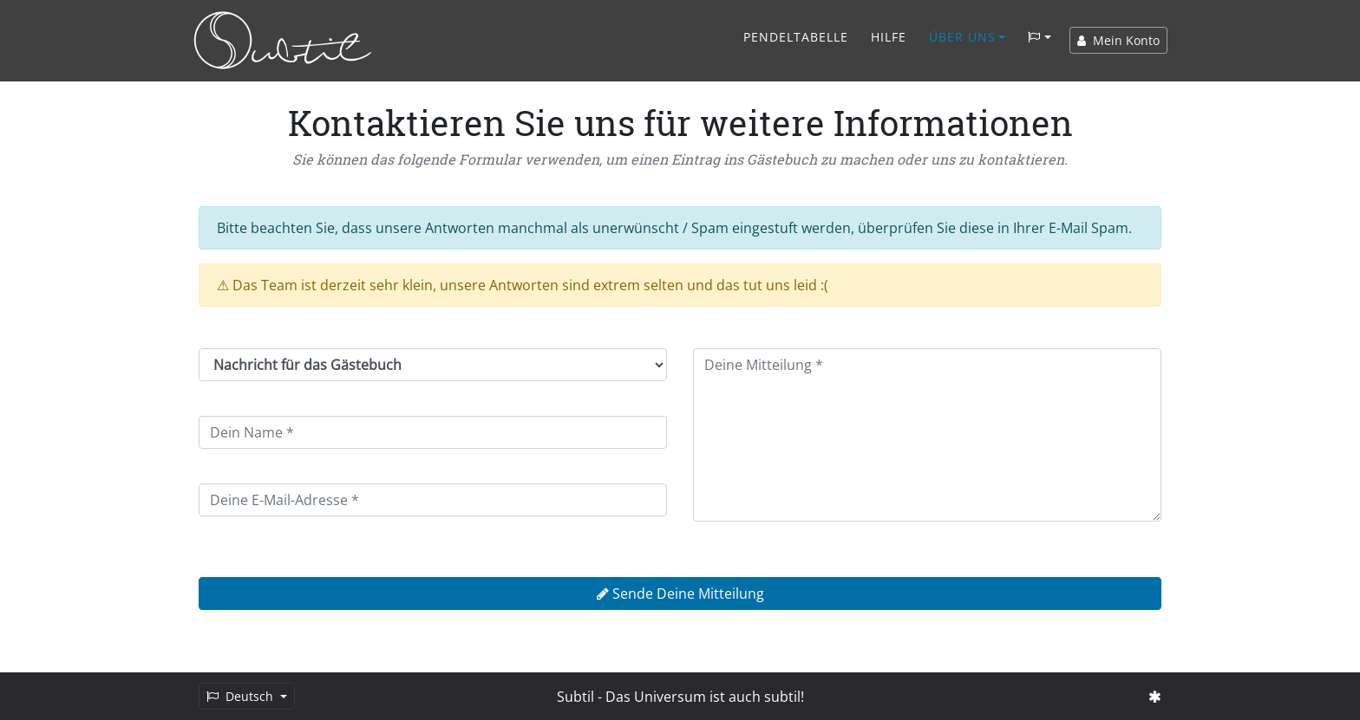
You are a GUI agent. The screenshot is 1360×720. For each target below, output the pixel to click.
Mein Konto (1118, 40)
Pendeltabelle (795, 37)
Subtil (575, 696)
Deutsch (241, 696)
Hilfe (888, 37)
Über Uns (962, 37)
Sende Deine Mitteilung (680, 593)
